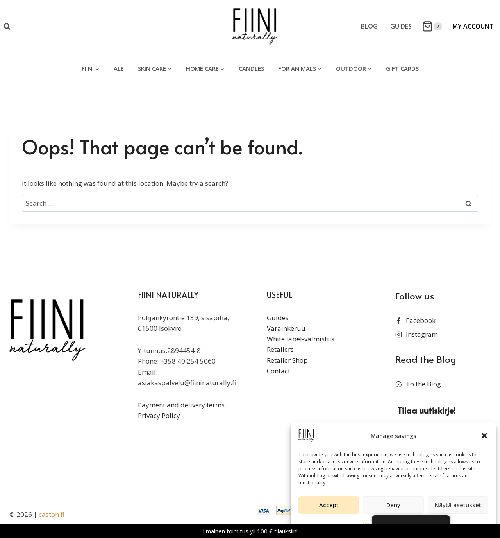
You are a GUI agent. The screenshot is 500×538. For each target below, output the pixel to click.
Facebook (421, 320)
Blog (369, 26)
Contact (278, 370)
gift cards (402, 68)
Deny (393, 505)
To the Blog (423, 383)
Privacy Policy (159, 415)
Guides (401, 26)
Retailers (280, 349)
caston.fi (51, 514)
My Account (473, 26)
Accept (329, 505)
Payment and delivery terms (181, 404)
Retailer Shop (287, 360)
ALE (119, 68)
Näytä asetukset (458, 505)
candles (251, 68)
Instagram (422, 334)
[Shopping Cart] (432, 26)
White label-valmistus (300, 338)
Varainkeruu (286, 328)
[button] (484, 435)
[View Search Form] (7, 27)
